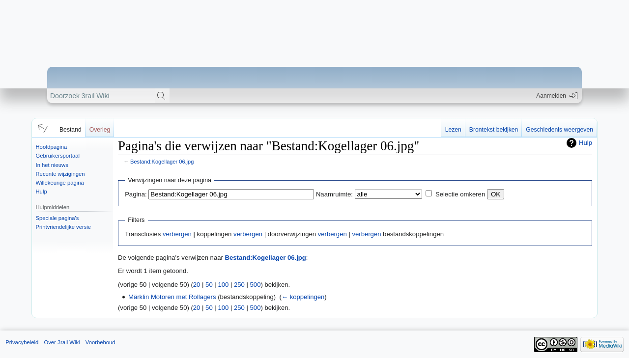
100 (223, 284)
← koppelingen (303, 297)
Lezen (453, 129)
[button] (41, 127)
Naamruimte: (334, 194)
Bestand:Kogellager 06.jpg (162, 162)
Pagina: (135, 194)
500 (255, 284)
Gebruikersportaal (58, 156)
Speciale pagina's (57, 218)
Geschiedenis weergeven (559, 129)
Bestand (70, 129)
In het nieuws (52, 165)
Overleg (100, 129)
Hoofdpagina (51, 147)
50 (209, 284)
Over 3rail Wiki (62, 342)
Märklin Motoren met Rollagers (172, 297)
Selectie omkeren (460, 194)
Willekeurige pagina (60, 183)
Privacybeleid (21, 342)
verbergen (177, 234)
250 (239, 284)
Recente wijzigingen (60, 174)
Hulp (41, 191)
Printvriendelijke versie (63, 227)
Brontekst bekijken (493, 129)
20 (196, 284)
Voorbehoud (100, 342)
